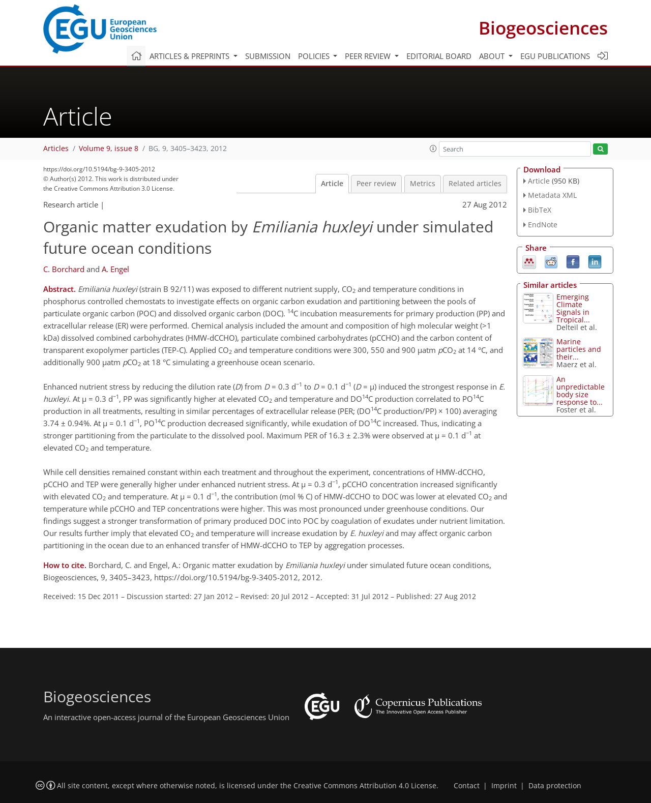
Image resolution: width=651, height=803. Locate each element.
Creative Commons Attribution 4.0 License (364, 785)
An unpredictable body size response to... (580, 390)
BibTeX (539, 210)
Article (332, 183)
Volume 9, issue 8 (108, 148)
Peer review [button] (369, 56)
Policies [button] (315, 56)
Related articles (475, 183)
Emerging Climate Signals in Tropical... (573, 308)
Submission (267, 56)
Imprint (504, 785)
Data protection (554, 785)
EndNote (542, 224)
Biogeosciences (543, 28)
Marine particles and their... (578, 349)
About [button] (493, 56)
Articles (56, 148)
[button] (433, 148)
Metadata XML (552, 195)
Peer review (376, 183)
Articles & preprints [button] (190, 56)
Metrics (422, 183)
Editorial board (438, 56)
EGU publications (555, 56)
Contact (467, 785)
